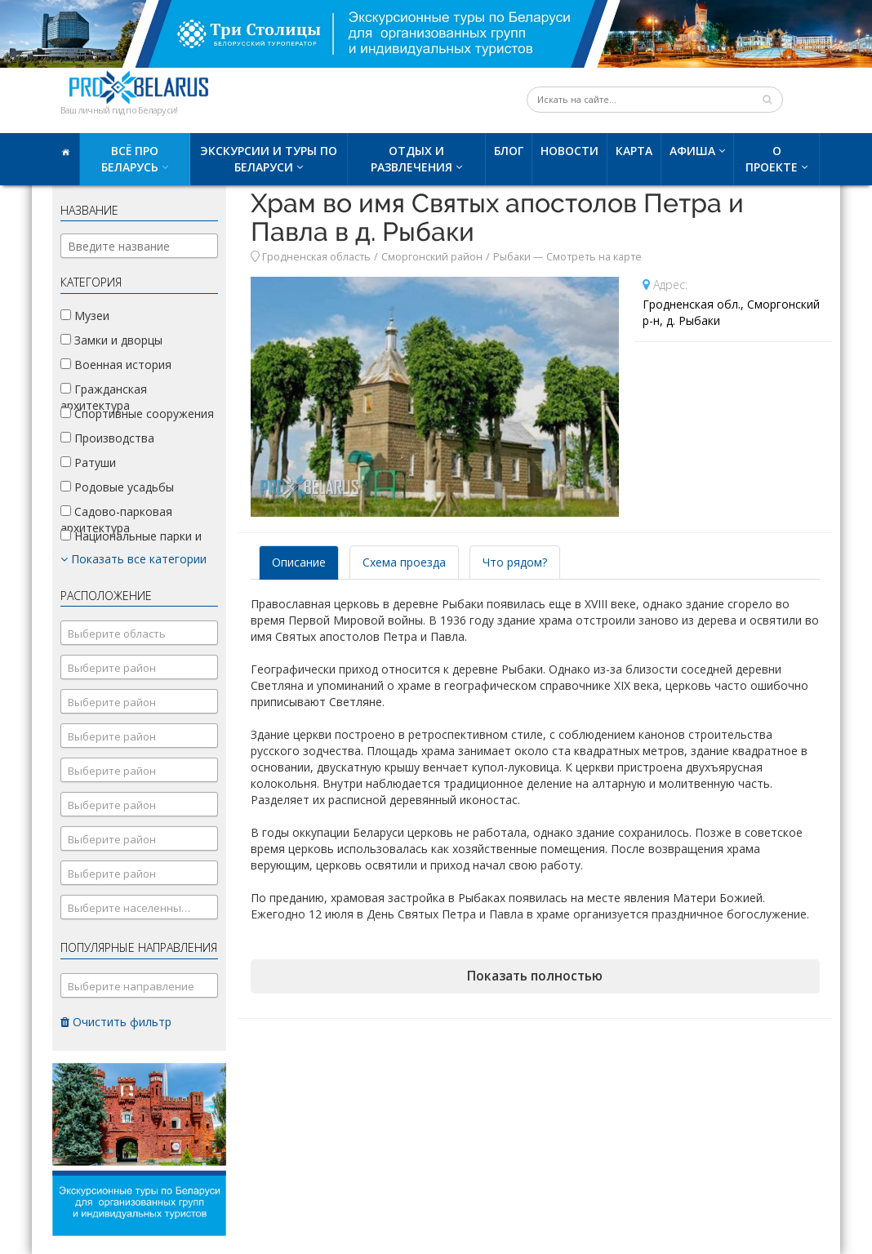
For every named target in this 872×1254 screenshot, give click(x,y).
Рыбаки (512, 257)
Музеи (84, 315)
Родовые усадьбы (117, 487)
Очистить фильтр (115, 1021)
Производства (107, 438)
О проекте (771, 159)
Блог (508, 150)
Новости (569, 150)
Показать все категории (133, 559)
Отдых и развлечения (411, 159)
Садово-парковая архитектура (116, 520)
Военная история (115, 364)
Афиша (692, 150)
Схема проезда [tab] (404, 562)
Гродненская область (316, 257)
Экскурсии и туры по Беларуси (268, 159)
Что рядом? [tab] (515, 562)
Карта (634, 150)
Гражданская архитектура (103, 397)
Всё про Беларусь (129, 159)
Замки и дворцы (111, 340)
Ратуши (88, 462)
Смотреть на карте (594, 257)
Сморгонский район (432, 257)
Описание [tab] (299, 562)
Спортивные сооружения (137, 413)
